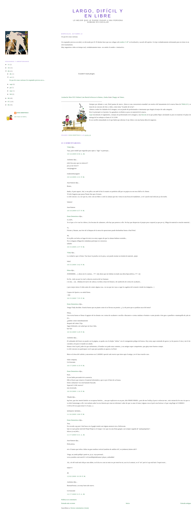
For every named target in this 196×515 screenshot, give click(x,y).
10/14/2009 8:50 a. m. (76, 154)
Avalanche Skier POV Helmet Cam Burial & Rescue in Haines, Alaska (84, 97)
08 (9, 98)
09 (9, 71)
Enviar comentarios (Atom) (80, 508)
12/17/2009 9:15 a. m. (76, 494)
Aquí (90, 115)
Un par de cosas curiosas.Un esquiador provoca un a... (27, 80)
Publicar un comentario (69, 500)
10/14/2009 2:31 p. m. (76, 177)
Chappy (114, 97)
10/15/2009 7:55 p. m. (76, 298)
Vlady (69, 147)
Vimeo (122, 97)
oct (11, 77)
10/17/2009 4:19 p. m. (76, 365)
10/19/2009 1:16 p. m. (76, 391)
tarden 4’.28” (124, 42)
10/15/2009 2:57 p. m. (76, 247)
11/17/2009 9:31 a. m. (76, 435)
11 (9, 64)
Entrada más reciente (68, 503)
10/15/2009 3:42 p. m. (76, 265)
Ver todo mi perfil (20, 116)
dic (11, 74)
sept (11, 84)
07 (9, 101)
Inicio (128, 503)
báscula (143, 115)
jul (11, 88)
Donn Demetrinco (73, 216)
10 (9, 68)
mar (11, 91)
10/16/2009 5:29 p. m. (76, 332)
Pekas (69, 270)
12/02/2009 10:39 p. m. (76, 476)
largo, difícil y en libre (98, 13)
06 (9, 105)
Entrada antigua (186, 503)
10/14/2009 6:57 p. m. (76, 211)
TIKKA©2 (185, 104)
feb (11, 94)
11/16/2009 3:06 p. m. (76, 414)
